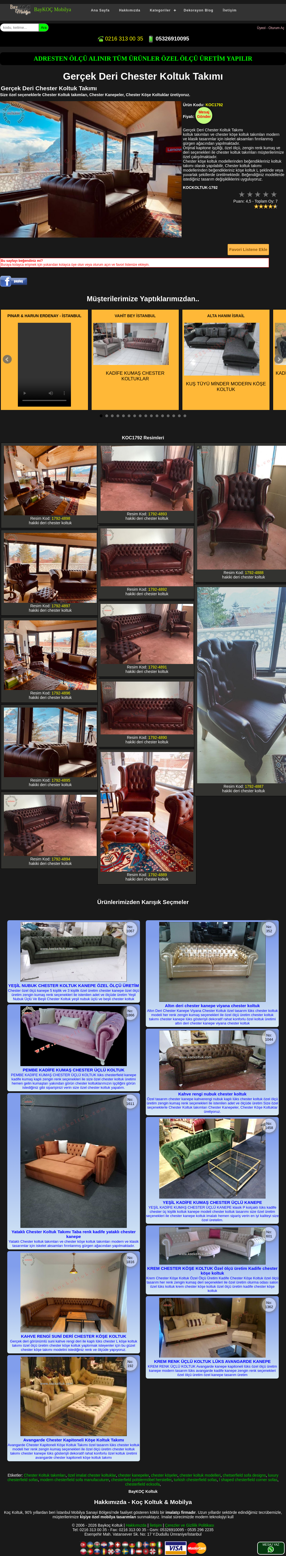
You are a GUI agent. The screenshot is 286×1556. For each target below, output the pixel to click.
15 (179, 415)
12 (162, 415)
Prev (7, 359)
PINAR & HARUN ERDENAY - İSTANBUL (45, 316)
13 (168, 415)
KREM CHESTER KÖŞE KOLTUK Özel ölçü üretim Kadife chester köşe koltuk (212, 1270)
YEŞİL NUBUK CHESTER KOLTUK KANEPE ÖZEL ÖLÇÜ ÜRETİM (73, 985)
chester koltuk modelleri (200, 1475)
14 (173, 415)
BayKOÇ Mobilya (52, 9)
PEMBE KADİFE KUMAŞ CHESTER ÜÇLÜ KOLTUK (74, 1070)
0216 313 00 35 (120, 38)
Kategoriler (160, 10)
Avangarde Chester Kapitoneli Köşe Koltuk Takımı (73, 1440)
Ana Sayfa (100, 10)
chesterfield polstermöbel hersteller (141, 1479)
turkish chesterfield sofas (195, 1479)
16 (184, 415)
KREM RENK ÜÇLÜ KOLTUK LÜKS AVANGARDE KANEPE (212, 1361)
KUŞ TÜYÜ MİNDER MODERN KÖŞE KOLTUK (225, 357)
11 (157, 415)
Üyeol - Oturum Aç (270, 28)
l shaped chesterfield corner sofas (248, 1479)
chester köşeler (164, 1475)
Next (278, 359)
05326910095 (168, 38)
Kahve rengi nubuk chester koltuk (212, 1094)
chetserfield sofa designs (244, 1475)
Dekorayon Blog (198, 10)
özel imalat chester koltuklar (92, 1475)
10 (151, 415)
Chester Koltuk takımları (45, 1475)
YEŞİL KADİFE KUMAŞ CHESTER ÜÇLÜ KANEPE (212, 1202)
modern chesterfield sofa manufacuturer (74, 1479)
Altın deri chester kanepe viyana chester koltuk (212, 1005)
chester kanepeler (133, 1475)
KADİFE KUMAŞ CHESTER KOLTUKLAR (131, 352)
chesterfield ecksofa (142, 1484)
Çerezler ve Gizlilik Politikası (189, 1525)
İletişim (230, 10)
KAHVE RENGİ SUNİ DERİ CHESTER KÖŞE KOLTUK (73, 1336)
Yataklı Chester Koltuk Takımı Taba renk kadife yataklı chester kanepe (73, 1234)
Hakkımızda (129, 10)
